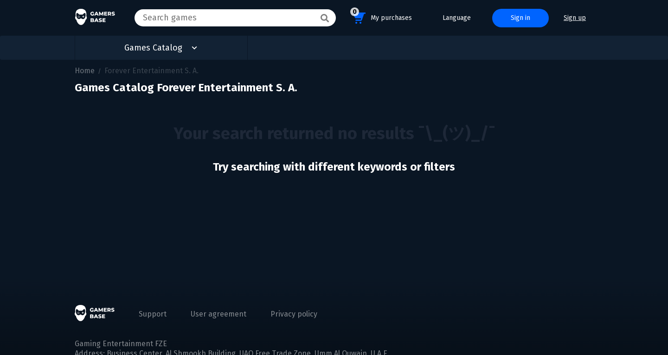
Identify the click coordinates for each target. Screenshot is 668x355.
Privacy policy (293, 314)
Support (153, 314)
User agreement (218, 314)
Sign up (575, 18)
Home (85, 70)
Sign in (520, 18)
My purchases (381, 16)
